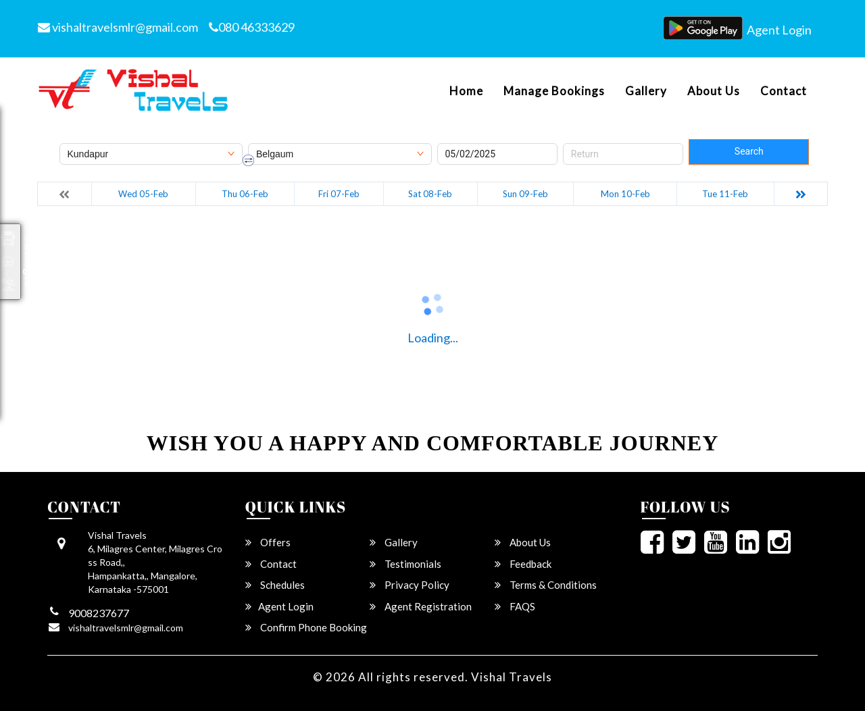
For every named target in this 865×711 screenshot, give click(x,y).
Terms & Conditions (546, 585)
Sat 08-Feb (430, 193)
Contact (783, 91)
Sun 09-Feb (525, 193)
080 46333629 (252, 27)
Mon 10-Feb (625, 193)
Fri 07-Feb (339, 193)
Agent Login (779, 29)
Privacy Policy (409, 585)
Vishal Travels (511, 677)
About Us (713, 91)
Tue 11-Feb (725, 193)
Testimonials (405, 564)
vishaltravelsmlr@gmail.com (118, 27)
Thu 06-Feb (245, 193)
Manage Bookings (554, 91)
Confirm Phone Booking (306, 627)
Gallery (646, 91)
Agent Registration (421, 606)
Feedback (523, 564)
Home (466, 91)
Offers (268, 542)
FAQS (515, 606)
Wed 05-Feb (143, 193)
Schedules (275, 585)
